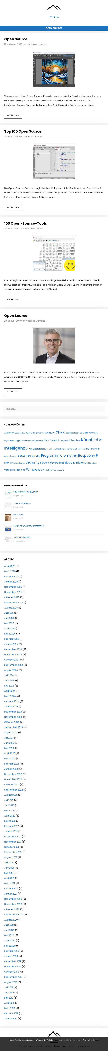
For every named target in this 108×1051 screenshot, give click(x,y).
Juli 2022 (9, 800)
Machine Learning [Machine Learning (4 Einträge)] (64, 449)
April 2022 (9, 815)
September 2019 (13, 977)
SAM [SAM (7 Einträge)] (6, 462)
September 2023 (13, 727)
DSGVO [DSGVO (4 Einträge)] (22, 440)
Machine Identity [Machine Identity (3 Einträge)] (49, 449)
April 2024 (9, 691)
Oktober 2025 (12, 597)
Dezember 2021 (12, 836)
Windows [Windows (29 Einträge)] (34, 469)
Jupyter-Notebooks (22, 503)
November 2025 (13, 592)
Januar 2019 (10, 1018)
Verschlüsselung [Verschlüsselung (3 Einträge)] (90, 463)
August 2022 (11, 795)
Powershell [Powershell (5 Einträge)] (35, 456)
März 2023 (9, 758)
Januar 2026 (11, 581)
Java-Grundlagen (21, 537)
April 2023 (9, 753)
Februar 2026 (11, 576)
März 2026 (10, 571)
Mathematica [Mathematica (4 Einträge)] (79, 449)
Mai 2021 (8, 873)
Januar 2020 (11, 956)
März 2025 (10, 633)
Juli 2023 (9, 737)
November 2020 (13, 904)
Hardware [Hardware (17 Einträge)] (51, 440)
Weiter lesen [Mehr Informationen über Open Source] (13, 115)
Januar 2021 (10, 893)
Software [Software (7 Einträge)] (53, 462)
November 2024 (13, 654)
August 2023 (11, 732)
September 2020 (13, 914)
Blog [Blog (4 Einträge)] (35, 433)
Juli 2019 (8, 987)
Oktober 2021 (11, 847)
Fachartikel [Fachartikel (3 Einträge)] (39, 441)
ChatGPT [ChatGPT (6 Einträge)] (50, 432)
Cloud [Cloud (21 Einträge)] (60, 432)
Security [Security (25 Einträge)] (33, 462)
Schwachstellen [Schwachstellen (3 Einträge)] (19, 463)
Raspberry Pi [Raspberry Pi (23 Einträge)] (88, 455)
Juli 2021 (8, 862)
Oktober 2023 (11, 722)
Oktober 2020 (12, 909)
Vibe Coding (18, 514)
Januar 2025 (11, 644)
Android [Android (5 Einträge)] (8, 433)
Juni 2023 (9, 743)
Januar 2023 (11, 769)
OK (54, 1045)
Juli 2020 (9, 925)
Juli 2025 (9, 613)
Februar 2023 (11, 763)
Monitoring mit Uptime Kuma (25, 492)
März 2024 (10, 696)
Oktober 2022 (11, 784)
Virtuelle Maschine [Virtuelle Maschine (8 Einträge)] (14, 469)
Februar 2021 (11, 888)
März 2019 (9, 1008)
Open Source (15, 39)
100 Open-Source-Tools (25, 223)
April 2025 (9, 628)
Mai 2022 (9, 810)
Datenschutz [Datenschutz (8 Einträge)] (90, 432)
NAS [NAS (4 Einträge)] (87, 449)
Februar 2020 (11, 951)
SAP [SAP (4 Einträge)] (11, 463)
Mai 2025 (9, 623)
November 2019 (12, 966)
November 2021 (12, 841)
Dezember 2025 (13, 587)
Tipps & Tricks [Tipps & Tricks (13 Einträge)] (74, 463)
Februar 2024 (11, 701)
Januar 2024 (11, 706)
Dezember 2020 (13, 899)
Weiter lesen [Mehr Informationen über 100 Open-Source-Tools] (13, 299)
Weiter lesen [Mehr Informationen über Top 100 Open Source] (13, 207)
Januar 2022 (11, 831)
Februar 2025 (11, 639)
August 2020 (11, 919)
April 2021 (9, 878)
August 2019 (10, 982)
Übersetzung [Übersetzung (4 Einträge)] (58, 470)
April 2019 (9, 1003)
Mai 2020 (9, 935)
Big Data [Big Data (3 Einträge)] (29, 433)
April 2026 (9, 566)
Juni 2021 (9, 867)
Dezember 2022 (13, 774)
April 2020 (9, 940)
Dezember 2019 (12, 961)
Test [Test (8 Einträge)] (61, 462)
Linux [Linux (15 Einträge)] (28, 448)
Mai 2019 (8, 997)
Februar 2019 (11, 1013)
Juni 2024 (9, 680)
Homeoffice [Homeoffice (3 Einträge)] (64, 441)
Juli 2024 (9, 675)
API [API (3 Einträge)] (13, 433)
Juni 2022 (9, 805)
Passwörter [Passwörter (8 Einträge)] (23, 456)
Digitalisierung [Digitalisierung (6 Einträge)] (11, 440)
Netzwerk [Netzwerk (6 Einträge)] (94, 448)
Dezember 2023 (13, 711)
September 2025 (13, 602)
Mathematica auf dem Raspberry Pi (28, 526)
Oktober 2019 (11, 971)
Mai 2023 (9, 748)
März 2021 (9, 883)
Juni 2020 (9, 930)
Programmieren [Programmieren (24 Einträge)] (54, 455)
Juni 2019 (9, 992)
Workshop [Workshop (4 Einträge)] (47, 470)
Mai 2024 (9, 685)
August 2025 (11, 607)
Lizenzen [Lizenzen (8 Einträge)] (38, 448)
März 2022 (9, 821)
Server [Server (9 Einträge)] (44, 462)
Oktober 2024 (12, 659)
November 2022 (13, 779)
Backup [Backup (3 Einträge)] (22, 433)
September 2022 (13, 789)
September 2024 (13, 665)
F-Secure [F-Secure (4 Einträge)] (30, 440)
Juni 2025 (9, 618)
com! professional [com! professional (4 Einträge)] (74, 433)
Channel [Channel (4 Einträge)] (41, 433)
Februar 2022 (11, 826)
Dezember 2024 (13, 649)
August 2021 (10, 857)
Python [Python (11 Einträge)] (72, 456)
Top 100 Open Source (22, 131)
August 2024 (11, 670)
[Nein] (104, 1043)
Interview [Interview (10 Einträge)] (74, 440)
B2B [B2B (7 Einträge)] (17, 432)
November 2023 (13, 717)
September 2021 (13, 852)
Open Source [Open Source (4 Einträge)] (10, 456)
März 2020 (10, 945)
